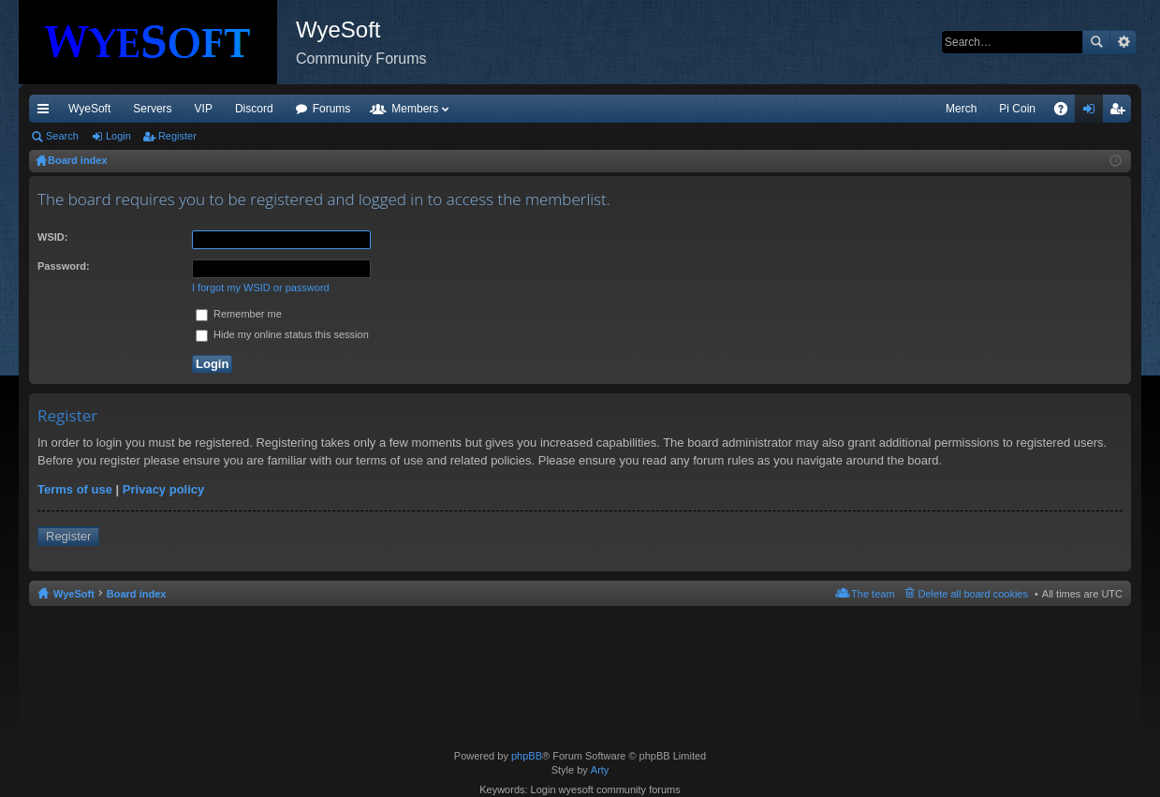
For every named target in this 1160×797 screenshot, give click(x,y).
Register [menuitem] (1121, 112)
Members (414, 108)
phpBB (526, 755)
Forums (332, 108)
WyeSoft (89, 108)
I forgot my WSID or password (261, 287)
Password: (63, 266)
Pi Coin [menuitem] (1017, 108)
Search (1096, 42)
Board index (137, 593)
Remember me (239, 313)
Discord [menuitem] (254, 108)
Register (177, 135)
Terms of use (74, 489)
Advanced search (1123, 42)
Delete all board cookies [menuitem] (973, 593)
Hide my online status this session (282, 334)
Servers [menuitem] (152, 108)
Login (118, 135)
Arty (600, 769)
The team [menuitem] (872, 593)
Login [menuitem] (1093, 112)
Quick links (47, 112)
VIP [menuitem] (204, 108)
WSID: (52, 237)
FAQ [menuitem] (1067, 112)
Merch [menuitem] (961, 108)
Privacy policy (163, 489)
